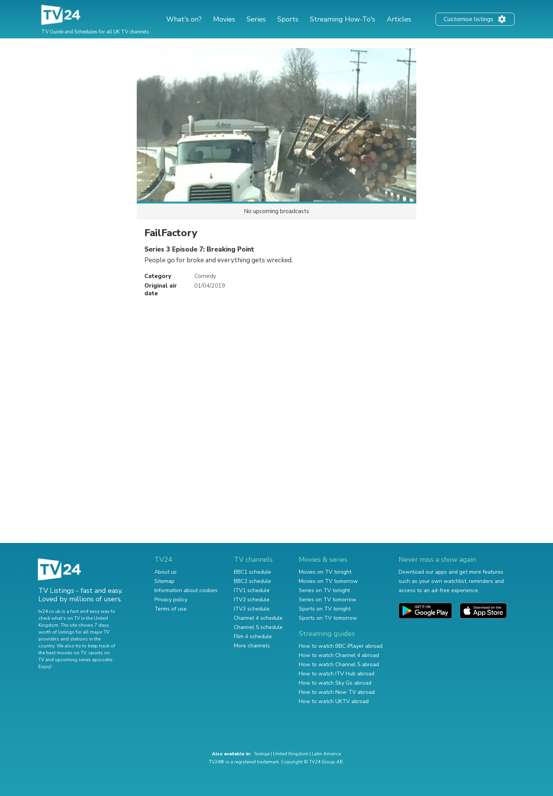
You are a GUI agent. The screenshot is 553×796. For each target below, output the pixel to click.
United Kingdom (290, 754)
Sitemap (164, 581)
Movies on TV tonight (325, 572)
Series (256, 19)
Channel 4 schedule (258, 618)
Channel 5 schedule (258, 627)
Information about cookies (186, 590)
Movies (224, 19)
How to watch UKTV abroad (334, 701)
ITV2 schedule (252, 599)
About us (165, 572)
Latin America (326, 754)
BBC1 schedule (252, 572)
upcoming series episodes (84, 660)
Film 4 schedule (253, 636)
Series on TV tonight (324, 590)
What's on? (184, 19)
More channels (252, 645)
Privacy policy (170, 599)
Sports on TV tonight (325, 608)
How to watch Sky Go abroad (335, 683)
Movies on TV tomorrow (328, 581)
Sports (287, 19)
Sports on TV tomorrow (328, 618)
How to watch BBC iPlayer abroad (340, 646)
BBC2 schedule (252, 581)
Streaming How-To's (342, 19)
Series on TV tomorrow (327, 599)
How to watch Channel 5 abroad (339, 664)
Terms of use (170, 608)
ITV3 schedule (252, 608)
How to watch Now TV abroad (337, 692)
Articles (399, 19)
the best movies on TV (62, 653)
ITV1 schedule (252, 590)
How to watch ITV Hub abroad (336, 673)
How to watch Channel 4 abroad (339, 655)
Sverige (262, 754)
